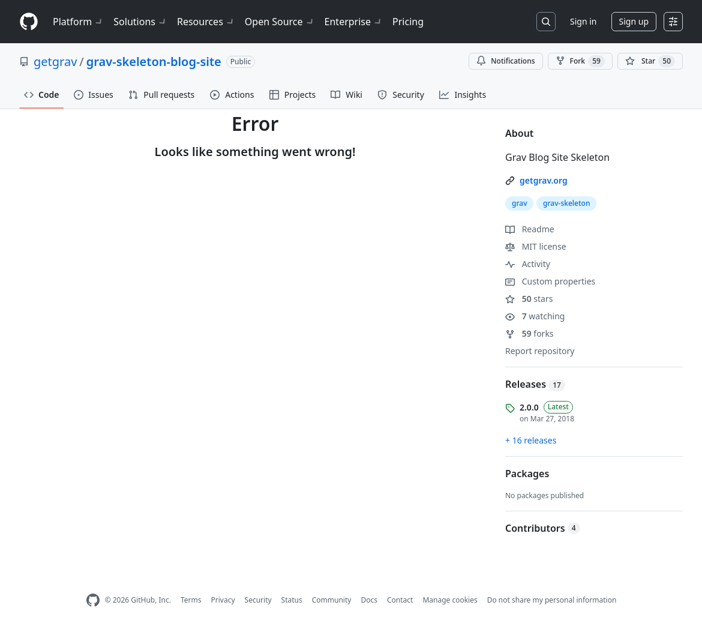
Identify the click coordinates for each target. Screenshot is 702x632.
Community (332, 600)
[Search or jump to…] (546, 22)
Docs (369, 600)
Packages (527, 473)
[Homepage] (28, 22)
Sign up (634, 21)
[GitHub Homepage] (93, 600)
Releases (535, 384)
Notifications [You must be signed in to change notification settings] (505, 61)
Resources (206, 21)
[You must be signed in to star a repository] (650, 61)
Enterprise (354, 21)
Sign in (583, 21)
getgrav (55, 61)
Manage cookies (449, 600)
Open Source (280, 21)
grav (519, 203)
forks (529, 333)
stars (529, 298)
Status (291, 600)
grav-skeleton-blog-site (153, 61)
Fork (580, 61)
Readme (529, 229)
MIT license (535, 246)
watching (535, 316)
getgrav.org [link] (544, 180)
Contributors (542, 528)
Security (258, 600)
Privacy (223, 600)
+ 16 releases (530, 440)
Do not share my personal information (552, 600)
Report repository (539, 351)
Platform (78, 21)
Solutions (140, 21)
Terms (191, 600)
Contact (400, 600)
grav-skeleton (566, 203)
